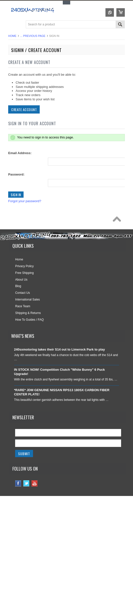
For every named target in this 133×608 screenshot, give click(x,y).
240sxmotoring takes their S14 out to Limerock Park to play (59, 349)
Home (12, 35)
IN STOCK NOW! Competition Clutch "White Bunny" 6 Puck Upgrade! (59, 372)
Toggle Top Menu (66, 2)
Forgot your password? (24, 201)
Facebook (18, 483)
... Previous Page (32, 35)
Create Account (24, 109)
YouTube (35, 483)
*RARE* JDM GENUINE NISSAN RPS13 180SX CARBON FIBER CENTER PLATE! (61, 392)
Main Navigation (12, 24)
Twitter (26, 483)
